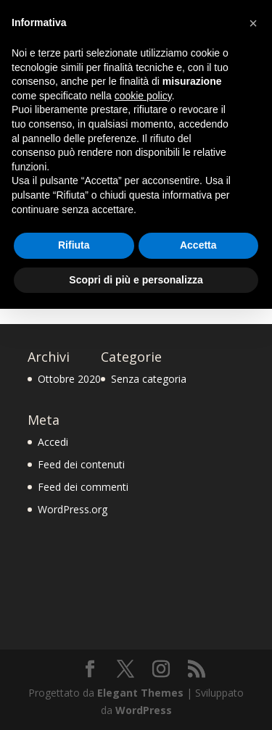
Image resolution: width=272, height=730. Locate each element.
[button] (253, 23)
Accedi (53, 442)
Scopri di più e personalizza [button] (135, 280)
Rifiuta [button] (74, 245)
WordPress (143, 710)
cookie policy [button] (143, 95)
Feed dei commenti (83, 487)
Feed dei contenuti (81, 464)
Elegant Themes (140, 693)
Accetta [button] (198, 245)
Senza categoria (148, 379)
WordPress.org (72, 509)
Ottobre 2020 (69, 379)
